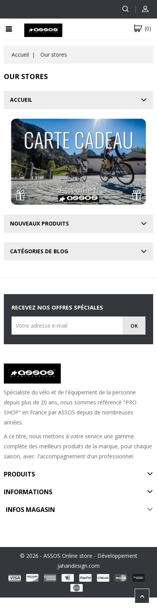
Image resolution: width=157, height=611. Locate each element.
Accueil (21, 99)
